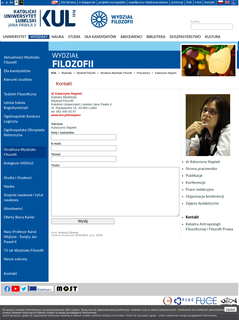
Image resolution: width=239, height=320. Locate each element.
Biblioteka (156, 37)
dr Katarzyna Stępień (203, 162)
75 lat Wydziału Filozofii (23, 251)
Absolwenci (131, 37)
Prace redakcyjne (200, 190)
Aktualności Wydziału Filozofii (21, 60)
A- (2, 2)
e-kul (198, 2)
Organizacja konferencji (205, 197)
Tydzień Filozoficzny (20, 94)
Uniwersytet (14, 37)
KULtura (212, 37)
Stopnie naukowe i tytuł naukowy (23, 197)
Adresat (57, 124)
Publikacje (194, 176)
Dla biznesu (68, 2)
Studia (74, 37)
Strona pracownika (201, 169)
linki (189, 2)
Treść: (55, 165)
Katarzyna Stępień (165, 72)
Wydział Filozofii (86, 72)
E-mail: (56, 143)
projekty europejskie (111, 2)
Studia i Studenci (18, 178)
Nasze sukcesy (15, 259)
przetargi (177, 2)
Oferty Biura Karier (19, 217)
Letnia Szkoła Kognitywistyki (16, 105)
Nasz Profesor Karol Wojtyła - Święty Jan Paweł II (20, 237)
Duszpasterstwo (185, 37)
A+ (12, 3)
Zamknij (230, 309)
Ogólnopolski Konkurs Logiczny (22, 119)
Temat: (56, 154)
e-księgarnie (87, 2)
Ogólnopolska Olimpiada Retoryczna (24, 132)
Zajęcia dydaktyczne (202, 203)
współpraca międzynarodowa (148, 2)
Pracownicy (143, 72)
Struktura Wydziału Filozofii (116, 72)
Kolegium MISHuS (18, 163)
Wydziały (39, 37)
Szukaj (194, 21)
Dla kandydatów (100, 37)
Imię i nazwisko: (63, 132)
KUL (54, 72)
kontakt (209, 2)
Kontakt (192, 217)
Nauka (58, 37)
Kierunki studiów (18, 80)
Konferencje (195, 183)
